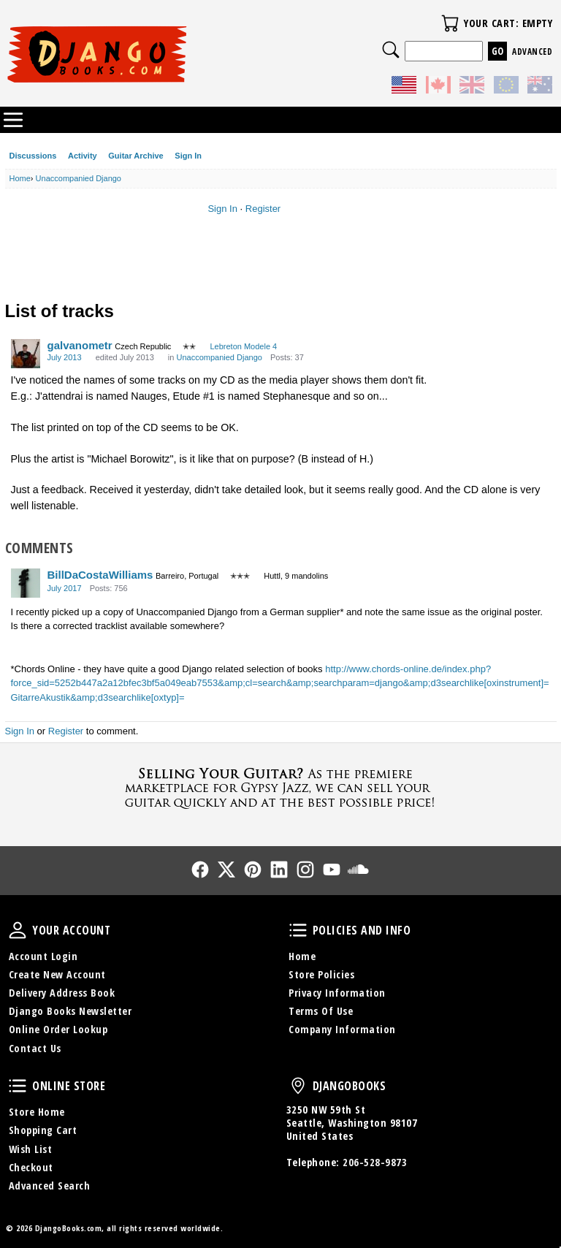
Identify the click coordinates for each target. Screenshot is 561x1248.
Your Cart (450, 23)
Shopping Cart (43, 1130)
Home (302, 956)
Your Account (17, 930)
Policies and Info (298, 930)
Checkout (31, 1167)
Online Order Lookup (58, 1029)
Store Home (37, 1112)
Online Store (17, 1085)
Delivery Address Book (62, 993)
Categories (13, 120)
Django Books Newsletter (70, 1011)
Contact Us (35, 1048)
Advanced (532, 51)
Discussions (33, 155)
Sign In (188, 155)
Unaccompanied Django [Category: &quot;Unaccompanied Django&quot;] (219, 357)
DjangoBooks (298, 1085)
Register (262, 208)
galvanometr (79, 345)
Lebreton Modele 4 (243, 346)
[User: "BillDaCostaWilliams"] (25, 583)
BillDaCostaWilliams (100, 574)
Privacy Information (337, 993)
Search (390, 49)
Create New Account (57, 974)
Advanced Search (50, 1185)
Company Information (342, 1029)
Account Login (43, 956)
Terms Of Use (321, 1011)
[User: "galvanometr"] (25, 353)
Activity (82, 155)
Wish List (31, 1149)
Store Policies (321, 974)
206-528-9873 (375, 1162)
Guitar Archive (135, 155)
